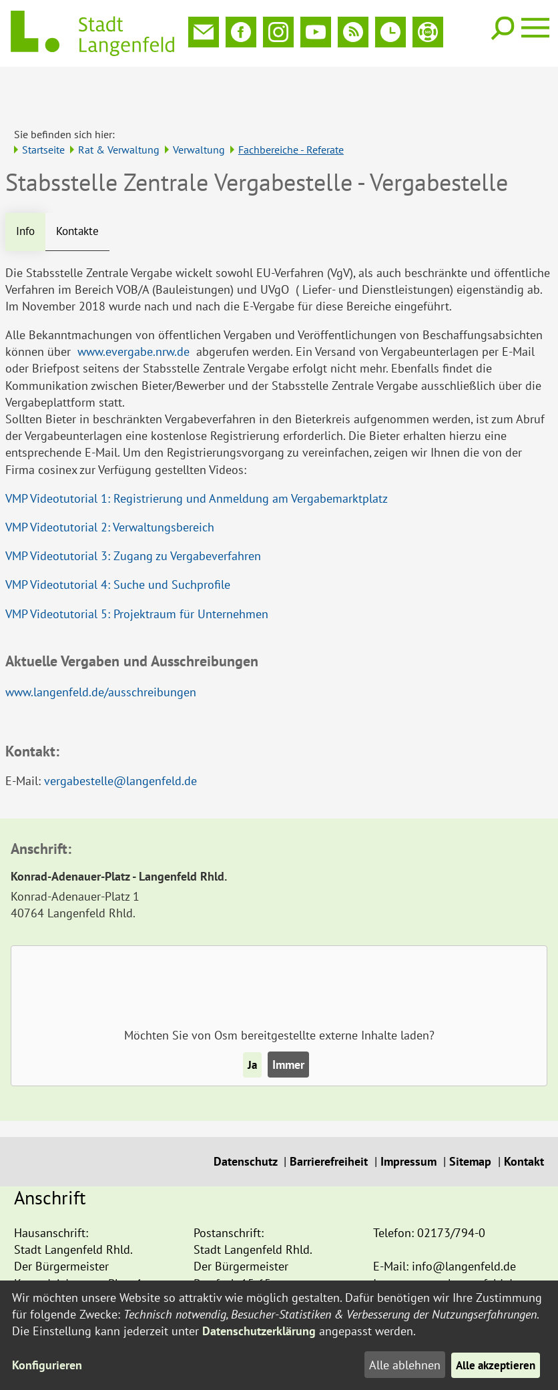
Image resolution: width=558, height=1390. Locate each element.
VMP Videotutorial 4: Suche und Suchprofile (117, 541)
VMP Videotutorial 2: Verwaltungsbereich (109, 483)
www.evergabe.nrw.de (133, 308)
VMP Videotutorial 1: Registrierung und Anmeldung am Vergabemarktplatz (196, 455)
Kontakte (81, 188)
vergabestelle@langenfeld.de (120, 737)
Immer (289, 1021)
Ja (252, 1021)
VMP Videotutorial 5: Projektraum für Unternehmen (136, 570)
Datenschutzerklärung (259, 1331)
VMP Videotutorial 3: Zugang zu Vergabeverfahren (133, 512)
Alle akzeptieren (493, 1365)
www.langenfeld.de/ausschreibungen (100, 648)
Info (26, 188)
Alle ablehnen (400, 1365)
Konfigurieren (47, 1365)
